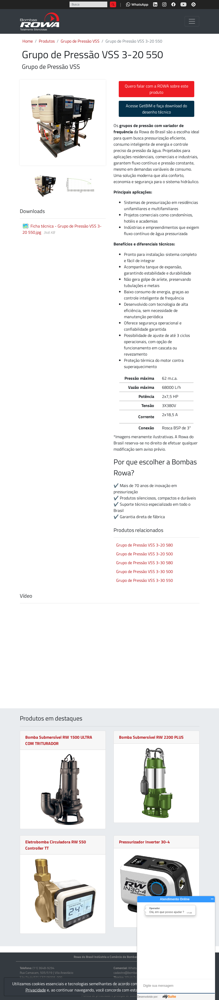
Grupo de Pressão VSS (80, 41)
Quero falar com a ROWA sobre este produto (156, 89)
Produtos (47, 41)
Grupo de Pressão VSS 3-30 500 (144, 571)
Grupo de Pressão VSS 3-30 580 (144, 562)
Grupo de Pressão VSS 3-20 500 (144, 554)
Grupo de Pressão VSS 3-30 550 (144, 580)
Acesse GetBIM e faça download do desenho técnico (156, 109)
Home (27, 41)
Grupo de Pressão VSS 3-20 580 (144, 545)
